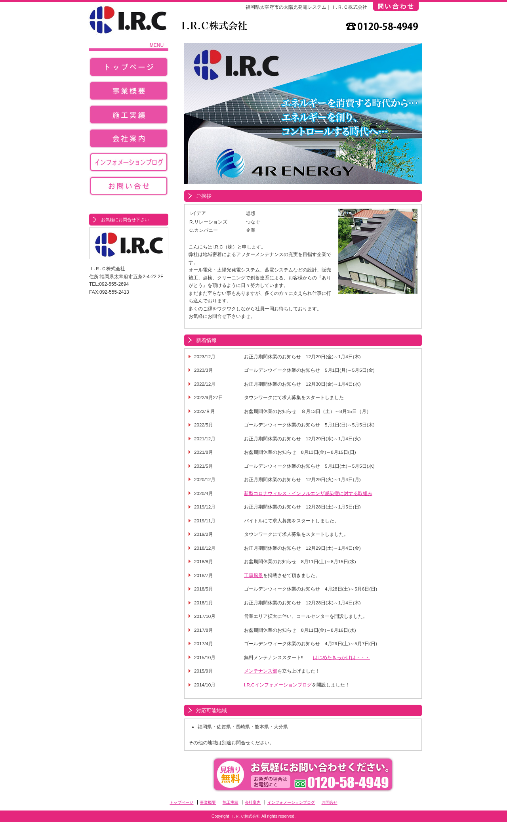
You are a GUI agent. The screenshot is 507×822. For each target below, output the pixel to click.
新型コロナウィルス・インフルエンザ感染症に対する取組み (308, 493)
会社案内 (128, 140)
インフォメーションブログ (128, 164)
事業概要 (128, 93)
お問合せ (128, 188)
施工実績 (128, 116)
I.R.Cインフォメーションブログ (278, 684)
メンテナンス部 (260, 670)
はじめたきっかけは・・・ (341, 657)
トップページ (128, 69)
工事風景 (253, 575)
